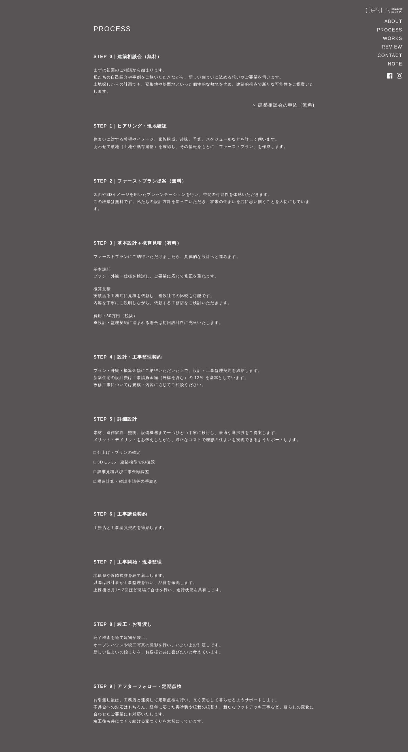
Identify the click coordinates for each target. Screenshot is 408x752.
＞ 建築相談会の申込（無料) (283, 105)
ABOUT (393, 21)
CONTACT (390, 55)
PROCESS (389, 29)
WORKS (392, 38)
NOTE (395, 64)
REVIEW (392, 47)
